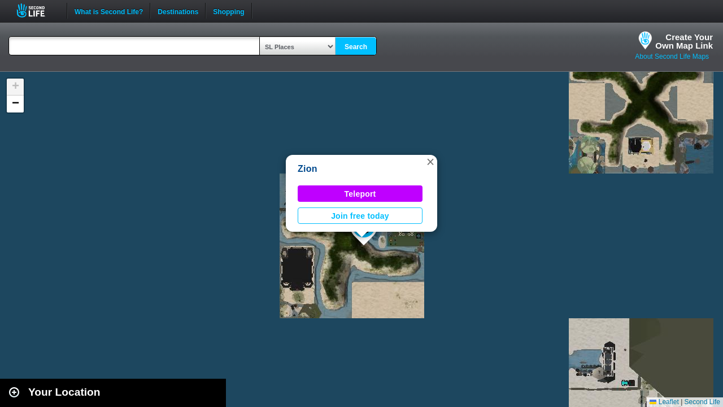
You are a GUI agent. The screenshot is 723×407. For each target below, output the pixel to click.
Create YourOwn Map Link (684, 41)
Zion (307, 169)
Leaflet (664, 402)
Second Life (37, 10)
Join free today (360, 215)
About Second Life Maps (672, 56)
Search (356, 47)
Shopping (228, 11)
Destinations (178, 11)
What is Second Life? (109, 11)
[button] (430, 161)
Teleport (360, 193)
